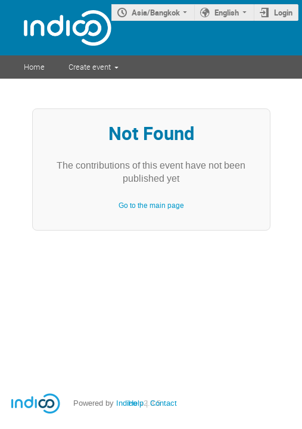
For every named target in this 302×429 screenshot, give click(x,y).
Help (136, 403)
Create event (90, 66)
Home (34, 66)
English (226, 12)
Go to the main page (151, 205)
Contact (163, 403)
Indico (126, 403)
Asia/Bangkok (156, 12)
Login (283, 12)
